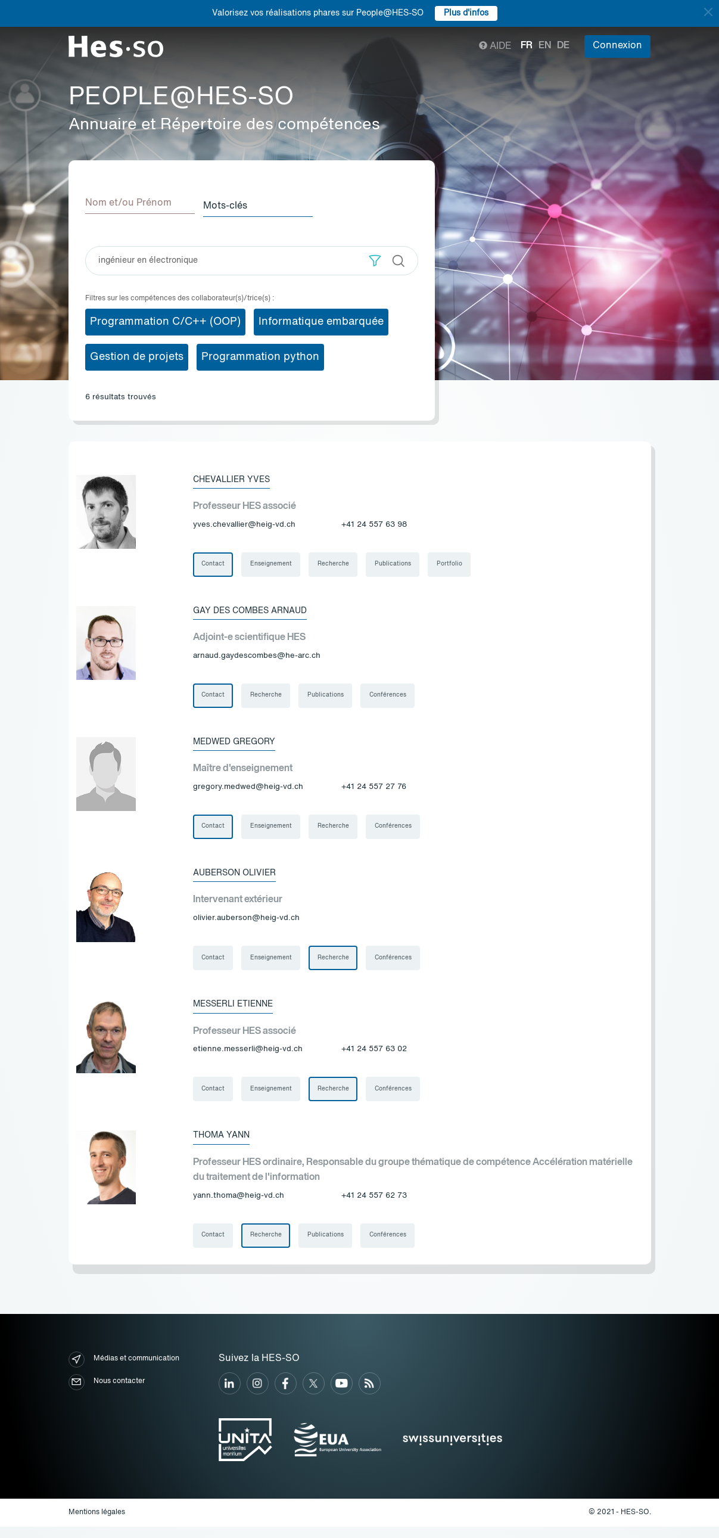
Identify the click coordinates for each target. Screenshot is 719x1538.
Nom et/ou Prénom (128, 203)
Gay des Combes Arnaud (258, 609)
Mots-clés (236, 203)
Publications (399, 563)
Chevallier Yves (237, 476)
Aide (495, 46)
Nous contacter (107, 1393)
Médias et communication (124, 1370)
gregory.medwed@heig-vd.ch (248, 789)
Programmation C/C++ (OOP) (165, 318)
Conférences (394, 696)
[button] (375, 257)
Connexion (617, 46)
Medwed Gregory (240, 743)
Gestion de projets (136, 354)
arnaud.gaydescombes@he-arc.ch (256, 656)
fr (527, 46)
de (563, 46)
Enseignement (274, 563)
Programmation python (260, 354)
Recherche (338, 563)
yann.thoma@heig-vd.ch (238, 1204)
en (545, 46)
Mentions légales (97, 1523)
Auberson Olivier (241, 876)
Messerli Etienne (240, 1010)
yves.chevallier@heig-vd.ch (244, 522)
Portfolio (458, 563)
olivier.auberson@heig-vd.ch (246, 923)
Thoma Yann (225, 1143)
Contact (214, 563)
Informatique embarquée (321, 318)
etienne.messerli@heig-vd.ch (248, 1056)
